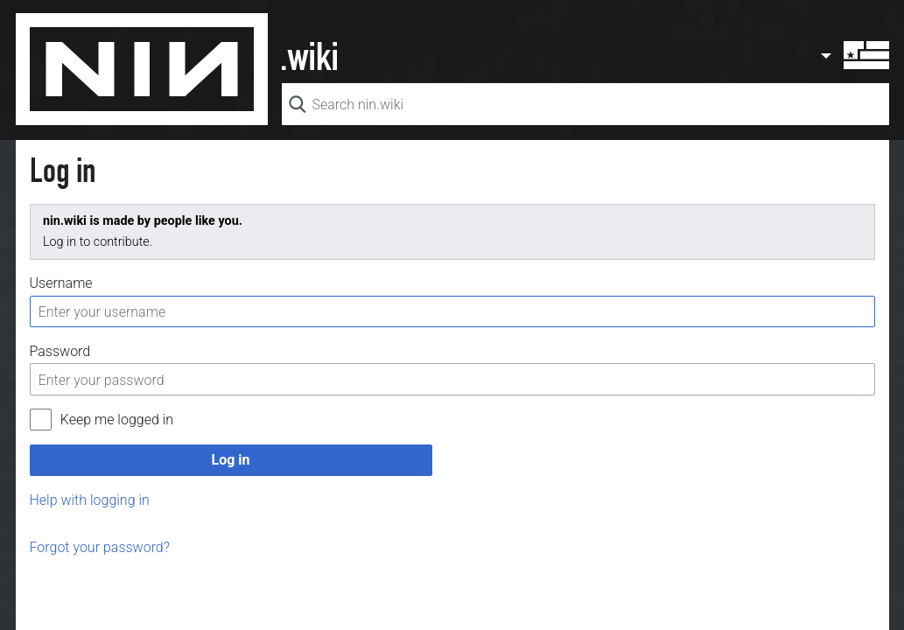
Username (61, 283)
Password (60, 351)
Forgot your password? (100, 547)
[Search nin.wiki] (585, 104)
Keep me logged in (116, 419)
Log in (230, 460)
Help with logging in (90, 500)
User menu (854, 55)
